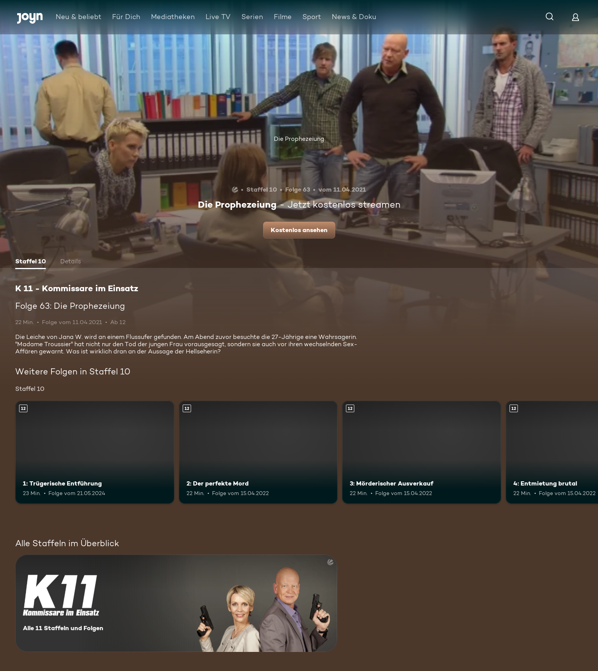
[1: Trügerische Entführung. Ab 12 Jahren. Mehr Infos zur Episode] (94, 452)
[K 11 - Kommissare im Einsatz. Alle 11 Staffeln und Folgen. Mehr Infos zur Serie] (176, 603)
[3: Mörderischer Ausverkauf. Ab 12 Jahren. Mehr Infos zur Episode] (421, 452)
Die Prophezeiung (299, 138)
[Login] (575, 17)
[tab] (30, 262)
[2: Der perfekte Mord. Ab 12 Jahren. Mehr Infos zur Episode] (258, 452)
